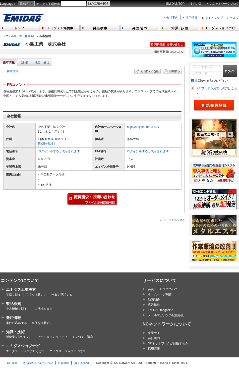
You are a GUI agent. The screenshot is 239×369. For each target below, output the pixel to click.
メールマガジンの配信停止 (166, 315)
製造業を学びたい (18, 337)
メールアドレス (202, 67)
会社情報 (12, 71)
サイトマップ (214, 17)
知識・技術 (15, 332)
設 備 (24, 62)
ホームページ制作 (160, 294)
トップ (4, 36)
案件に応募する (16, 323)
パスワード (199, 73)
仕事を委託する (61, 295)
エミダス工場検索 (48, 4)
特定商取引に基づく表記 (38, 363)
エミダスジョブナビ (23, 346)
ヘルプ (234, 17)
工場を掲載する (36, 295)
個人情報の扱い (83, 363)
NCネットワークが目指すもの (168, 343)
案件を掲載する (42, 323)
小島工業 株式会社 (23, 36)
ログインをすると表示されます (59, 151)
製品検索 (13, 304)
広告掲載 (154, 305)
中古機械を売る (42, 309)
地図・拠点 (42, 62)
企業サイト (155, 333)
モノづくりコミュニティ (51, 337)
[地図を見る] (46, 143)
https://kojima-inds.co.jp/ (143, 127)
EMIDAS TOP (175, 3)
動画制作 (154, 299)
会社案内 (172, 17)
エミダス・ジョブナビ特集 (67, 351)
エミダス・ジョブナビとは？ (25, 351)
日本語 (23, 3)
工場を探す (13, 295)
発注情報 (13, 318)
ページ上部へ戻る (174, 219)
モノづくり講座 (82, 337)
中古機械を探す (16, 309)
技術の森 (195, 3)
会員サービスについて (163, 289)
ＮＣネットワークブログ (222, 3)
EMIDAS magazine (160, 310)
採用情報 (191, 17)
